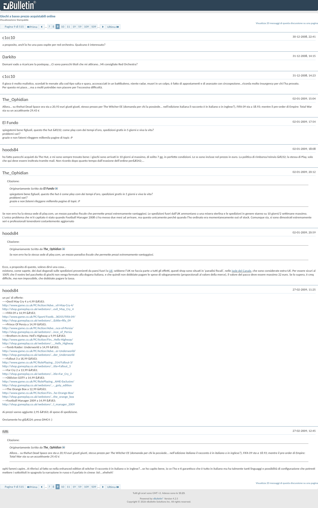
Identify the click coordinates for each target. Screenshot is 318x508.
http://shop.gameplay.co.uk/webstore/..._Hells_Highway (37, 343)
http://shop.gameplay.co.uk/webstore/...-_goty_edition (37, 385)
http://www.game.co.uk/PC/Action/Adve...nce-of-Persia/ (37, 328)
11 (68, 26)
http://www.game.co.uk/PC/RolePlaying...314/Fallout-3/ (37, 362)
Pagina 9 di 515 (14, 26)
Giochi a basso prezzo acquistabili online (27, 16)
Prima (31, 27)
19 (74, 26)
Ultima (113, 27)
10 (62, 26)
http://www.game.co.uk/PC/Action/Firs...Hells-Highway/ (37, 339)
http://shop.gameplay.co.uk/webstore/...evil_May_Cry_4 (38, 309)
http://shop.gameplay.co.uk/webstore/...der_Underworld (38, 355)
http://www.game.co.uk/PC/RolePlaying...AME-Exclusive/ (38, 381)
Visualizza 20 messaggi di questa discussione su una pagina (287, 23)
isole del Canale (241, 270)
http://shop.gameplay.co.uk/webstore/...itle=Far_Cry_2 (37, 374)
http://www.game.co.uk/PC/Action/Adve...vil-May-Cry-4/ (38, 305)
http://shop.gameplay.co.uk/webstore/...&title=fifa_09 (36, 320)
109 (86, 26)
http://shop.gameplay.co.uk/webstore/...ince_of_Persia (37, 332)
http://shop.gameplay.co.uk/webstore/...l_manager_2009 (38, 404)
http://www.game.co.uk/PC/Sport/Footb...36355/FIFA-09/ (38, 316)
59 (79, 26)
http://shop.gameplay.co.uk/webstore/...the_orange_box (38, 396)
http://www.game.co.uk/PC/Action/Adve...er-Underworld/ (39, 351)
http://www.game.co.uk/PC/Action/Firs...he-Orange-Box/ (38, 393)
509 (93, 26)
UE (111, 270)
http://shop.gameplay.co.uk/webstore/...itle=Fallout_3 (36, 366)
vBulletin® (158, 498)
